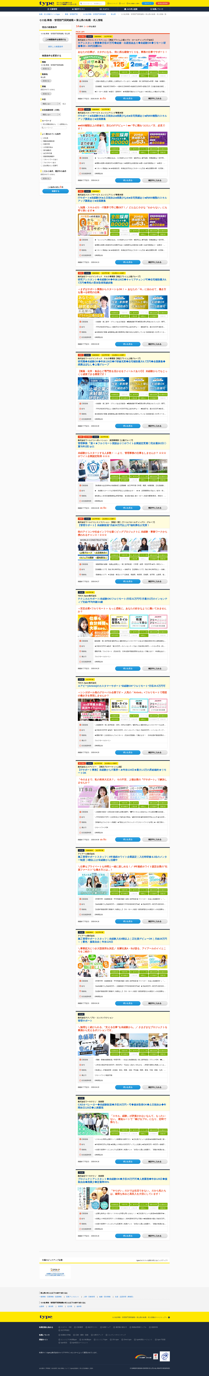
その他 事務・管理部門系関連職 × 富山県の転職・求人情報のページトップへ (139, 1317)
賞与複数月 (47, 150)
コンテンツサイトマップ (117, 1335)
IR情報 (48, 1368)
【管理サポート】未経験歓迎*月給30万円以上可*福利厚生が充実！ (114, 525)
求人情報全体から (49, 124)
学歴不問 (46, 144)
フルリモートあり (49, 162)
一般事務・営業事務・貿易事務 (50, 1297)
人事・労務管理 (89, 1297)
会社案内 (42, 1368)
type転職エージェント (144, 1339)
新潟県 (51, 1306)
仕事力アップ (98, 1335)
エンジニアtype (101, 1339)
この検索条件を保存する (55, 39)
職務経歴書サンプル (139, 1327)
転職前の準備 (66, 1335)
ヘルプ (123, 3)
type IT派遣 (161, 1339)
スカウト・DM (66, 1327)
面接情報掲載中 (49, 156)
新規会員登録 (163, 3)
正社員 (45, 138)
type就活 (64, 1343)
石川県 (69, 1306)
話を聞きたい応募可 (50, 166)
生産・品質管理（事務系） (124, 1297)
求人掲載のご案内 (134, 3)
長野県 (60, 1306)
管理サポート (85, 1020)
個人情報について (63, 1368)
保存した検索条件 (55, 46)
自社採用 (54, 1368)
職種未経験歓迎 (49, 141)
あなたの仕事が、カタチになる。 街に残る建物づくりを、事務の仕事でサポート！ (122, 52)
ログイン (148, 3)
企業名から (64, 124)
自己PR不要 (47, 153)
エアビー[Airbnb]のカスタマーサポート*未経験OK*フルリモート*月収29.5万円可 (121, 686)
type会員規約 (74, 1368)
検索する (55, 191)
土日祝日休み (48, 147)
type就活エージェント (80, 1343)
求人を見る (127, 98)
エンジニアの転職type (69, 1339)
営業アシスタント (72, 1297)
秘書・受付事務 (104, 1297)
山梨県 (41, 1306)
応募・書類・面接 (82, 1335)
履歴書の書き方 (121, 1327)
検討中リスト (93, 1327)
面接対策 (154, 1327)
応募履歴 (80, 1327)
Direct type (127, 1339)
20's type (115, 1339)
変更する (46, 69)
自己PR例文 (65, 1330)
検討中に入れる (154, 98)
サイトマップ (113, 3)
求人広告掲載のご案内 (86, 1368)
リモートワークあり (50, 159)
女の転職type (86, 1339)
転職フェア (107, 1327)
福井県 (79, 1306)
